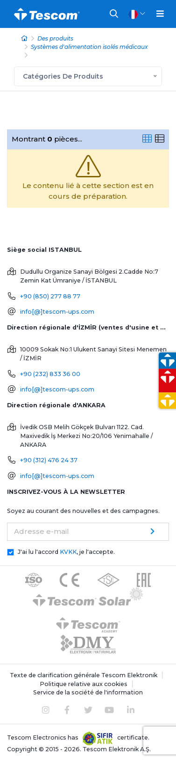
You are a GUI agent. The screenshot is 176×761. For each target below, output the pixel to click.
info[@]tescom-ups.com (57, 311)
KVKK (68, 551)
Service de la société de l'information (88, 692)
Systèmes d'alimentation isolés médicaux (89, 46)
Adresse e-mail (41, 531)
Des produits (55, 38)
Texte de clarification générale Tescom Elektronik (83, 675)
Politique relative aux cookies (83, 683)
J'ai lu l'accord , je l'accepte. (66, 551)
